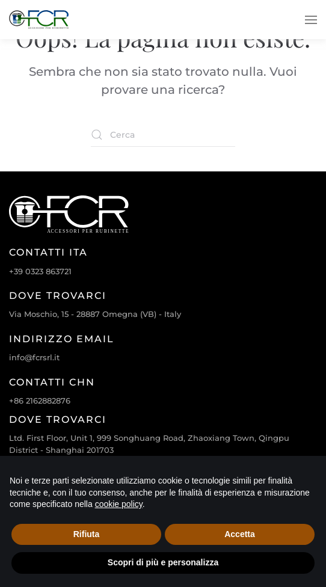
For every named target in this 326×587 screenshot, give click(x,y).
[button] (311, 19)
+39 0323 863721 (40, 271)
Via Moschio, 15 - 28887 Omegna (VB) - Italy (95, 314)
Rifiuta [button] (86, 534)
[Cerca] (163, 135)
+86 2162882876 (39, 400)
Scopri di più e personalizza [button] (163, 562)
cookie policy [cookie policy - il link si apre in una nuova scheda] (119, 504)
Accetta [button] (239, 534)
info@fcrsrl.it (34, 357)
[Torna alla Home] (39, 19)
